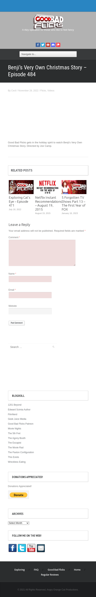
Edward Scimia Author (19, 409)
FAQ (36, 569)
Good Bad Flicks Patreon (20, 423)
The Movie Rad (15, 447)
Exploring (20, 569)
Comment (14, 237)
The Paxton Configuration (21, 452)
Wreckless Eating (17, 462)
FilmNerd (12, 414)
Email (12, 290)
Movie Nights (14, 428)
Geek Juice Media (17, 419)
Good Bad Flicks (56, 569)
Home (77, 569)
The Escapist (14, 442)
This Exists (13, 457)
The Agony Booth (17, 438)
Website (13, 306)
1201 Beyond (15, 404)
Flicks (43, 90)
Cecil (13, 90)
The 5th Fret (14, 433)
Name (12, 273)
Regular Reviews (50, 574)
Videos (50, 90)
